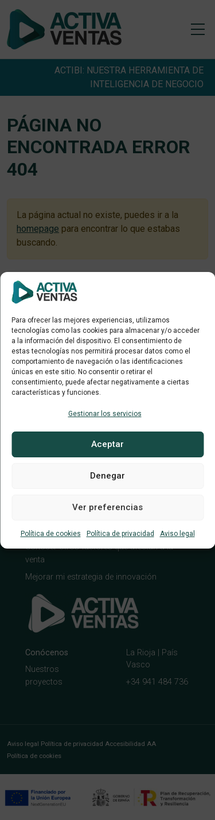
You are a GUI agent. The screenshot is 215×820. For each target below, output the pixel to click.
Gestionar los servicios (105, 414)
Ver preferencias (107, 507)
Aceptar (107, 444)
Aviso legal (177, 534)
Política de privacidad (120, 534)
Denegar (107, 476)
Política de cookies (51, 534)
